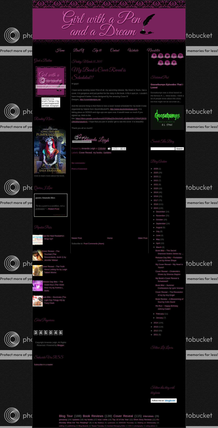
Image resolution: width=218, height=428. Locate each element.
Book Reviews (93, 416)
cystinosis (111, 423)
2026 (156, 168)
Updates (107, 152)
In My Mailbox (98, 423)
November (161, 215)
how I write (102, 419)
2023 (156, 176)
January (160, 318)
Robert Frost (53, 211)
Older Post (142, 238)
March (159, 247)
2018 (156, 196)
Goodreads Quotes (59, 217)
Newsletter (153, 50)
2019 (156, 192)
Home (60, 50)
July (158, 231)
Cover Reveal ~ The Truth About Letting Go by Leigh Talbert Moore (54, 271)
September (161, 223)
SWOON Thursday (126, 423)
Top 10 (97, 50)
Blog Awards (83, 426)
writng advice (150, 426)
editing (61, 426)
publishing (71, 426)
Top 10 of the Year (120, 419)
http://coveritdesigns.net (90, 99)
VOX (130, 426)
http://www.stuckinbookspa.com (123, 109)
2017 (156, 200)
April (158, 243)
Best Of (78, 50)
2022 (156, 180)
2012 (156, 331)
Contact (114, 50)
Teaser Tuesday (97, 426)
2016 (156, 204)
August (159, 227)
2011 (156, 334)
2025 (156, 172)
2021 (156, 184)
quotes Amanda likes (45, 199)
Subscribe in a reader (43, 366)
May (158, 239)
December (161, 212)
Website (133, 50)
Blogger (60, 347)
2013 (156, 327)
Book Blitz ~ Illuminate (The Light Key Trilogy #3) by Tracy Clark (54, 302)
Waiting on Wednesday (146, 423)
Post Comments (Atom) (94, 243)
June (158, 235)
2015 (156, 208)
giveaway (63, 419)
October (160, 219)
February (160, 314)
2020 (156, 188)
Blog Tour (66, 416)
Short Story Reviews (143, 419)
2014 (156, 323)
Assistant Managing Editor (116, 426)
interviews (148, 416)
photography (138, 426)
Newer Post (77, 238)
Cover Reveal (85, 152)
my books (97, 152)
